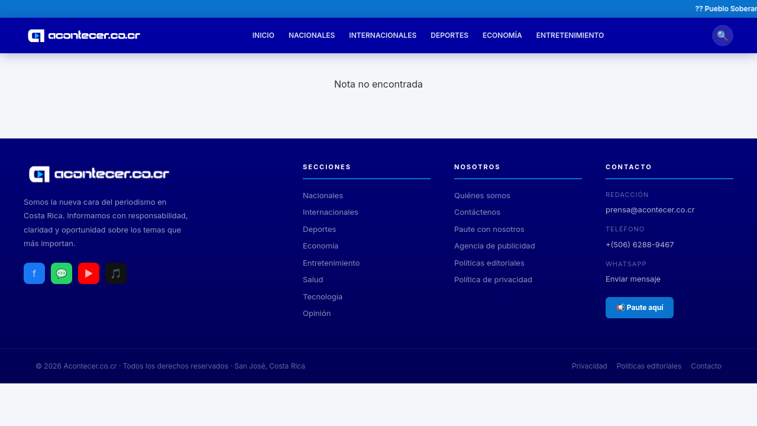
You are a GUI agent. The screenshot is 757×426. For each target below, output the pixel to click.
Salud (313, 279)
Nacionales (312, 35)
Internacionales (382, 35)
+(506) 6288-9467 (640, 244)
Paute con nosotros (489, 229)
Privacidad (589, 366)
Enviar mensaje (633, 278)
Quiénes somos (482, 195)
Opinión (317, 313)
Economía (502, 35)
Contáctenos (477, 212)
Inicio (263, 35)
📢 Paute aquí (639, 307)
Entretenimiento (570, 35)
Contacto (706, 366)
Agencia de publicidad (494, 245)
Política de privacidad (493, 279)
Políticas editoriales (489, 262)
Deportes (449, 35)
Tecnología (322, 296)
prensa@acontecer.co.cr (650, 209)
